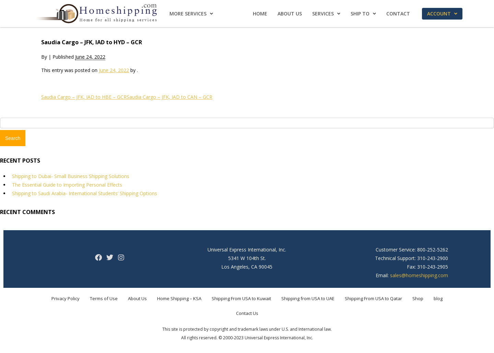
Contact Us (247, 313)
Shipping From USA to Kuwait (241, 298)
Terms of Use (104, 298)
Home (260, 13)
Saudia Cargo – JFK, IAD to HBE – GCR (84, 97)
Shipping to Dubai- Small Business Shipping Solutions (70, 176)
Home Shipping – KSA (179, 298)
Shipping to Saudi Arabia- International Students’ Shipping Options (84, 193)
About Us (290, 13)
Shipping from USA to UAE (307, 298)
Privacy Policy (65, 298)
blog (438, 298)
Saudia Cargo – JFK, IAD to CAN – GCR (169, 97)
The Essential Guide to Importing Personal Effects (67, 184)
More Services (191, 13)
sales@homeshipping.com (419, 275)
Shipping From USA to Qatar (373, 298)
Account (442, 13)
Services (326, 13)
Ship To (363, 13)
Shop (417, 298)
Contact (398, 13)
